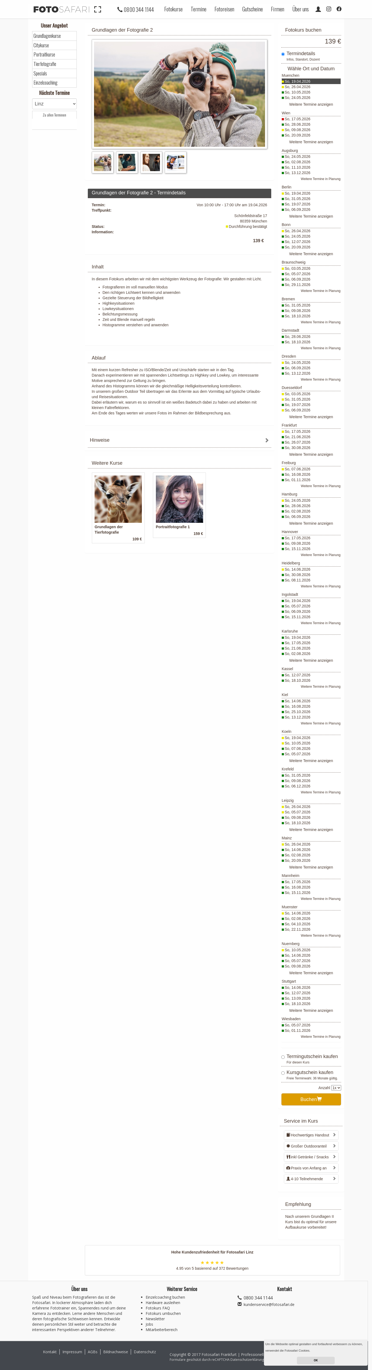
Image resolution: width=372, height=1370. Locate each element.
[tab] (179, 441)
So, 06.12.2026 (297, 786)
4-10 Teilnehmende (304, 1179)
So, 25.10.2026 (297, 712)
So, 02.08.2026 (297, 162)
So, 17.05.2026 (297, 119)
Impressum (72, 1351)
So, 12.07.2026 (297, 242)
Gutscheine (252, 9)
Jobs (149, 1324)
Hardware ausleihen (163, 1302)
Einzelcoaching (45, 82)
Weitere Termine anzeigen (311, 104)
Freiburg (289, 463)
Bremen (288, 299)
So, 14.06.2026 (297, 569)
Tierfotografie (44, 64)
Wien (286, 113)
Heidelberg (291, 563)
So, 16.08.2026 (297, 474)
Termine (198, 9)
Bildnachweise (115, 1351)
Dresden (289, 356)
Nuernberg (291, 944)
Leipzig (288, 800)
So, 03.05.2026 (297, 268)
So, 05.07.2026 (297, 274)
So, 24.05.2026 (297, 97)
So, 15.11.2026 (297, 549)
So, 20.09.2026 (297, 135)
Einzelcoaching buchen (165, 1297)
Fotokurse (173, 9)
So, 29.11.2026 (297, 284)
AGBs (93, 1351)
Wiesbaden (291, 1019)
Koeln (286, 731)
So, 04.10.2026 (297, 924)
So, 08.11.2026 (297, 580)
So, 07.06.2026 (297, 469)
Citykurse (41, 45)
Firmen (277, 9)
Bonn (286, 224)
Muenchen (290, 75)
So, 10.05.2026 (297, 92)
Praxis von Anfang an (306, 1168)
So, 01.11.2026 (297, 480)
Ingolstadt (290, 594)
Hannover (290, 532)
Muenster (289, 907)
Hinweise (100, 440)
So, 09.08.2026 (297, 130)
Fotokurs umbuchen (163, 1313)
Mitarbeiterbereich (161, 1329)
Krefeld (288, 769)
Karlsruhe (290, 631)
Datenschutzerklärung (247, 1359)
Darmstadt (290, 330)
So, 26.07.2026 (297, 442)
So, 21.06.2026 (297, 437)
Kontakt (50, 1351)
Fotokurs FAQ (158, 1308)
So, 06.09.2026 (297, 209)
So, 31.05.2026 (297, 199)
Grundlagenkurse (47, 35)
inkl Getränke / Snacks (307, 1157)
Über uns (300, 9)
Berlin (286, 187)
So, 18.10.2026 (297, 316)
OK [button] (316, 1360)
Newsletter (155, 1318)
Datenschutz (145, 1351)
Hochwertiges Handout (307, 1135)
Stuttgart (289, 981)
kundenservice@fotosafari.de (269, 1304)
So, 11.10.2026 (297, 167)
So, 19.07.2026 (297, 204)
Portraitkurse (44, 54)
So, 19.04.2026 (297, 81)
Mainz (287, 838)
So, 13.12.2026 (297, 173)
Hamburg (289, 494)
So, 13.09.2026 (297, 998)
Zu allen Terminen (54, 115)
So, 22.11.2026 (297, 929)
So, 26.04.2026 (297, 87)
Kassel (287, 669)
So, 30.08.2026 (297, 447)
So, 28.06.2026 (297, 124)
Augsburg (290, 150)
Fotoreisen (224, 9)
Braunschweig (294, 262)
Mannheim (290, 875)
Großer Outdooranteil (306, 1146)
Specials (40, 73)
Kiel (285, 695)
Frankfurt (289, 425)
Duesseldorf (292, 387)
